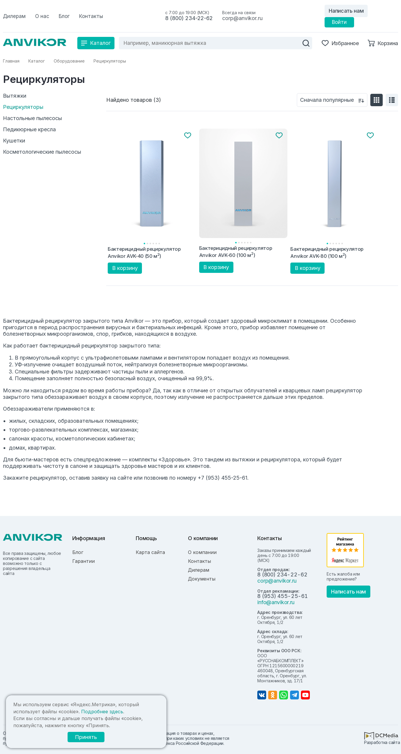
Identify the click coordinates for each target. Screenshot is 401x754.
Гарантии (83, 561)
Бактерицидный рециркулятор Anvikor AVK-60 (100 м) (235, 251)
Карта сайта (150, 552)
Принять (86, 737)
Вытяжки (14, 96)
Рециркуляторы (23, 107)
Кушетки (14, 140)
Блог (77, 552)
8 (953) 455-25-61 (282, 596)
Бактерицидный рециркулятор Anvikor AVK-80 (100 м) (327, 252)
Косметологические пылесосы (42, 152)
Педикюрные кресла (29, 129)
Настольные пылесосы (32, 118)
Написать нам (346, 11)
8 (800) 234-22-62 (189, 18)
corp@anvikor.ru (242, 18)
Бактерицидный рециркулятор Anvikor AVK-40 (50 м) (144, 252)
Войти (339, 22)
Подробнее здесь (102, 711)
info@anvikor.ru (275, 602)
